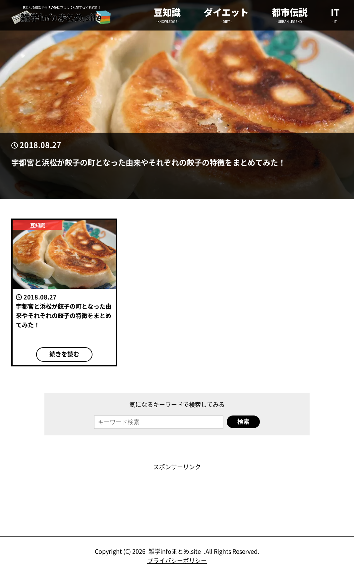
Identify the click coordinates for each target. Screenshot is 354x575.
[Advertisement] (177, 486)
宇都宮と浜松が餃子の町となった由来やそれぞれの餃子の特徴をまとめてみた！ (148, 162)
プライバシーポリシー (177, 560)
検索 (243, 421)
